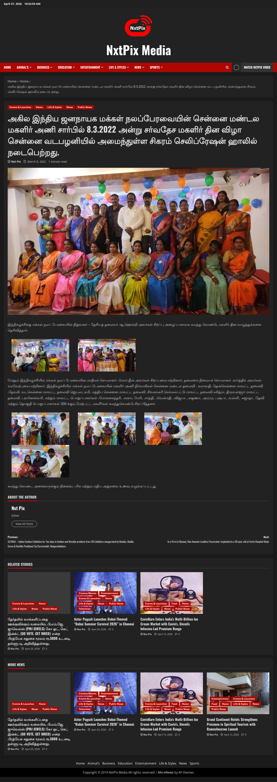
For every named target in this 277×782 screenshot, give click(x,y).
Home (7, 67)
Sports (155, 67)
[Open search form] (227, 67)
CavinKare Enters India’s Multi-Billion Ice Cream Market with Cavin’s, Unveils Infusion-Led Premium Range (169, 629)
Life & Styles (117, 67)
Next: (203, 544)
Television (85, 613)
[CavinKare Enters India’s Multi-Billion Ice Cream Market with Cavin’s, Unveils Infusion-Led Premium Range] (171, 598)
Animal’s (22, 67)
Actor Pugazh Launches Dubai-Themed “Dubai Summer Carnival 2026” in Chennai (104, 626)
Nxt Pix (16, 161)
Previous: (73, 544)
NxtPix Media (138, 50)
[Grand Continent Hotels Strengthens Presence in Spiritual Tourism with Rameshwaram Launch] (238, 698)
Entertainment (90, 67)
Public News (85, 107)
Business (43, 67)
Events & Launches (20, 107)
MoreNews (166, 777)
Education (65, 67)
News (137, 67)
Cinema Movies (87, 598)
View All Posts (27, 524)
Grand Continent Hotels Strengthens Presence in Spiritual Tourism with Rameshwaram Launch (232, 729)
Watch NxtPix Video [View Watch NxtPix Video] (251, 67)
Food (174, 608)
